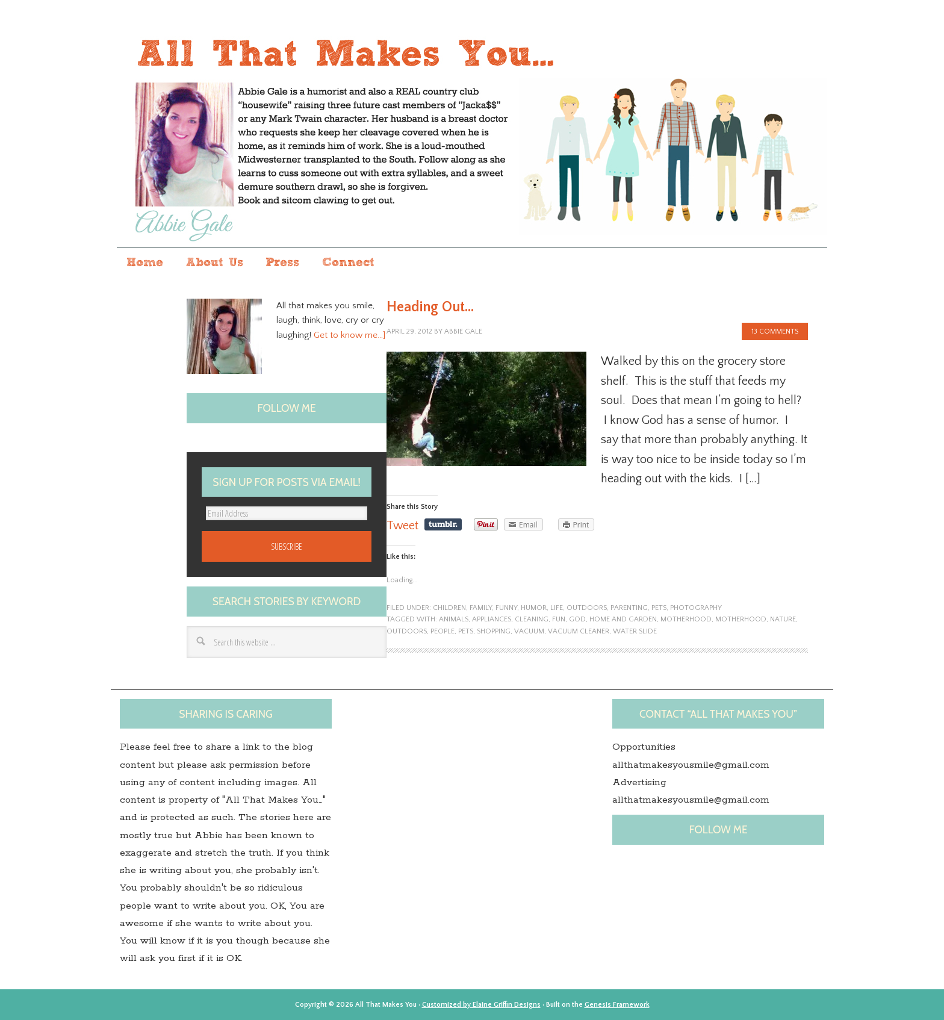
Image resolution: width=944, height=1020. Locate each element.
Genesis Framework (617, 1005)
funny (506, 608)
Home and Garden (623, 619)
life (556, 608)
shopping (494, 631)
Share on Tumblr (443, 524)
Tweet (402, 525)
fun (558, 619)
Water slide (635, 631)
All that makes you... (472, 134)
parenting (629, 608)
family (481, 608)
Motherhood (740, 619)
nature (783, 619)
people (442, 631)
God (577, 619)
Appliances (491, 619)
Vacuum (529, 631)
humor (534, 608)
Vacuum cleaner (578, 631)
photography (696, 608)
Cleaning (531, 619)
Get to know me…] (349, 335)
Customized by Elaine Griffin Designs (481, 1005)
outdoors (587, 608)
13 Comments (774, 331)
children (449, 608)
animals (453, 619)
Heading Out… (430, 307)
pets (658, 608)
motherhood (686, 619)
